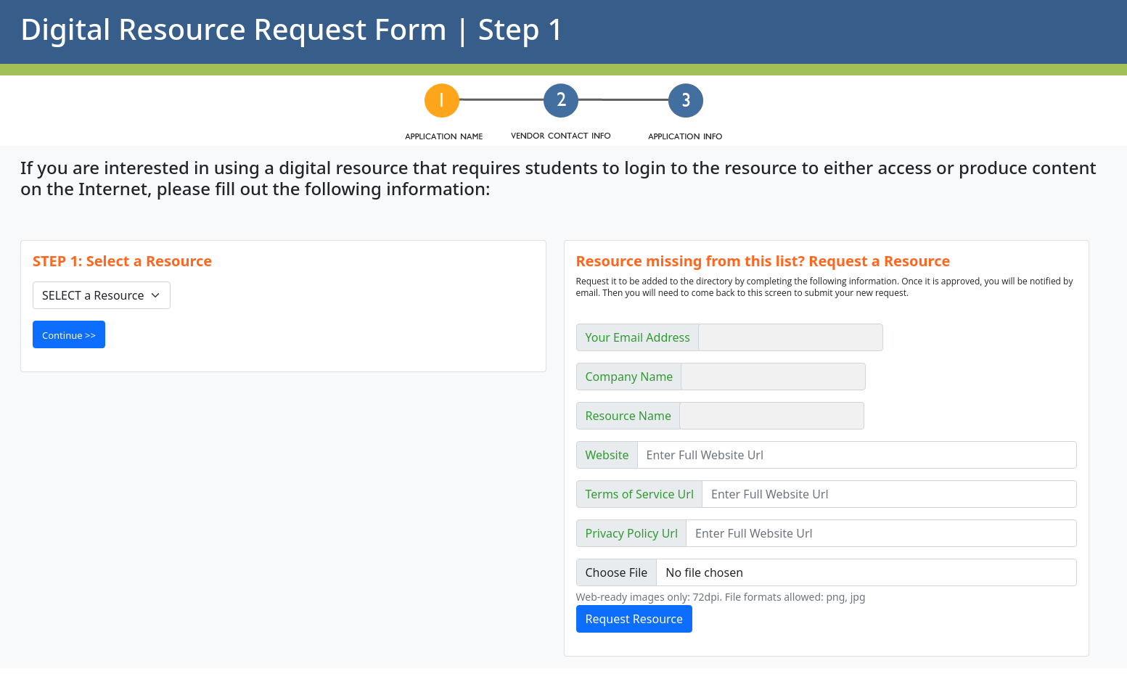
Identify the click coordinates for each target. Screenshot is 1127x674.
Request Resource (635, 619)
